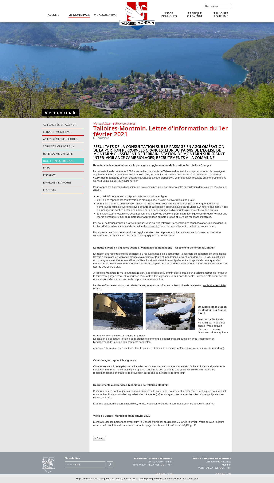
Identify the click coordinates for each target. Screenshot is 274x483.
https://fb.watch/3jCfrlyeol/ (181, 425)
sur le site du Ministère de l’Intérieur (164, 372)
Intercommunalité (57, 153)
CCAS (46, 168)
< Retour (99, 438)
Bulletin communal (58, 161)
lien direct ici (151, 226)
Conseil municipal (57, 132)
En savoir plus (190, 478)
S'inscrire (110, 464)
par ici (209, 403)
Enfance (49, 175)
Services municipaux (58, 146)
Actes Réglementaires (60, 139)
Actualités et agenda (59, 124)
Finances (49, 189)
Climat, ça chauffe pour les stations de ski (145, 348)
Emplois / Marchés (57, 182)
